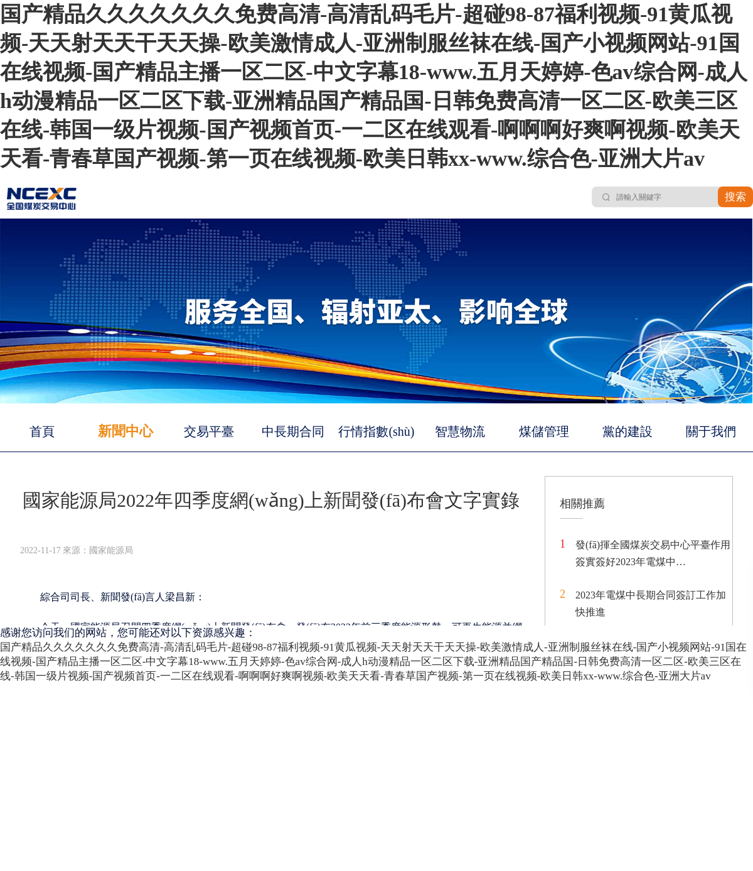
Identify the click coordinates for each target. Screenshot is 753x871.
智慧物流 (460, 431)
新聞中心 (125, 431)
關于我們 (711, 431)
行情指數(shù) (376, 431)
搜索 (735, 197)
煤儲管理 (544, 431)
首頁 (42, 431)
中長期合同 (293, 431)
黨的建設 (627, 431)
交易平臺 (209, 431)
